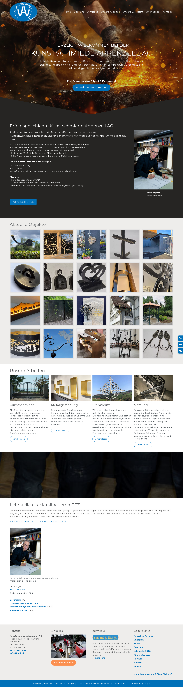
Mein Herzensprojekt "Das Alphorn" (153, 676)
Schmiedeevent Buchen (91, 88)
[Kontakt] (180, 351)
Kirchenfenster (142, 657)
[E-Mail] (180, 344)
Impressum (119, 685)
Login (147, 685)
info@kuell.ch (17, 655)
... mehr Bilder (143, 446)
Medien (138, 664)
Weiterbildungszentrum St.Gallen (28, 608)
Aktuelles (91, 12)
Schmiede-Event (63, 664)
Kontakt (166, 12)
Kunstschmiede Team (23, 203)
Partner (138, 661)
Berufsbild (15, 602)
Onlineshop (152, 12)
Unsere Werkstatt (132, 12)
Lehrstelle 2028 (142, 653)
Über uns (78, 12)
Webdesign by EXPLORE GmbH (49, 685)
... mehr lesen (19, 441)
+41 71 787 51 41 (18, 591)
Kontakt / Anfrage (143, 638)
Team (137, 645)
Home (66, 12)
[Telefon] (180, 338)
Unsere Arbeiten (109, 12)
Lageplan (139, 642)
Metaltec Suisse (18, 612)
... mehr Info (98, 660)
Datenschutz (134, 685)
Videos (137, 668)
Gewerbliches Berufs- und (24, 606)
